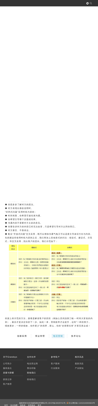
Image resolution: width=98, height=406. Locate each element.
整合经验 (31, 368)
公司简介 (7, 363)
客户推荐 (7, 384)
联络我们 (31, 379)
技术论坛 (76, 336)
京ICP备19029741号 (56, 403)
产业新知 (79, 368)
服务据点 (7, 368)
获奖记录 (7, 379)
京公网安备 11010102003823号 (82, 403)
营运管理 (40, 336)
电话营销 (58, 336)
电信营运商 (32, 363)
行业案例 (55, 368)
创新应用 (22, 336)
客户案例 (55, 363)
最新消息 (79, 363)
